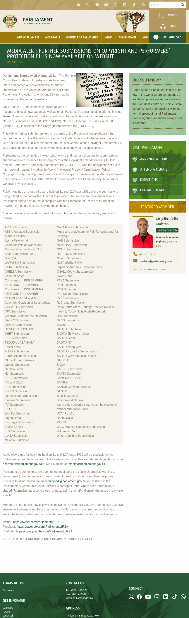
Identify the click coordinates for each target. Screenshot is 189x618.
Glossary (8, 607)
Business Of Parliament (82, 37)
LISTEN (167, 26)
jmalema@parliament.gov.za (156, 261)
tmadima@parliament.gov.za (86, 464)
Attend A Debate (150, 169)
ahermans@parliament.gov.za (22, 464)
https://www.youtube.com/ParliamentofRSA (44, 531)
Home (8, 37)
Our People (52, 37)
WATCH (168, 15)
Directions (145, 179)
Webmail (8, 615)
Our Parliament (28, 37)
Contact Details (149, 190)
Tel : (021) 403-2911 (77, 590)
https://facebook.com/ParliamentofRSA (42, 526)
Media (108, 37)
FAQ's (6, 611)
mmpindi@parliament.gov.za (67, 481)
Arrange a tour (150, 159)
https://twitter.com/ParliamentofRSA (36, 522)
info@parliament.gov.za (79, 598)
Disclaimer (9, 590)
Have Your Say (166, 37)
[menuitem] (8, 37)
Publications (127, 37)
